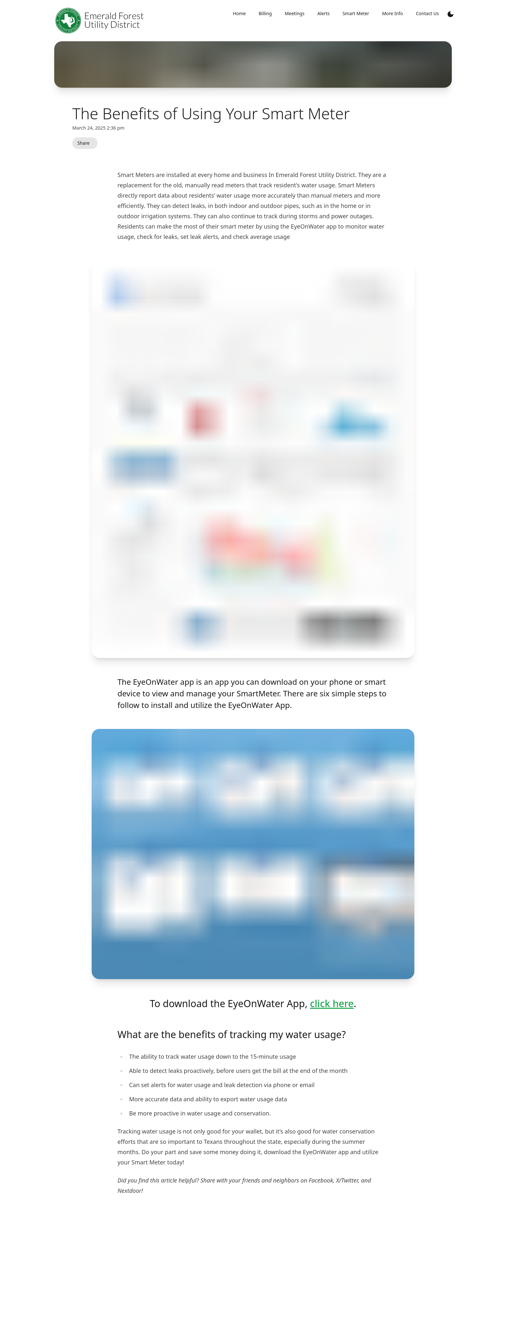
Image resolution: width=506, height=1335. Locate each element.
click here (332, 1003)
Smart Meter (355, 13)
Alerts (323, 13)
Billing (265, 13)
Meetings (294, 13)
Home (239, 13)
